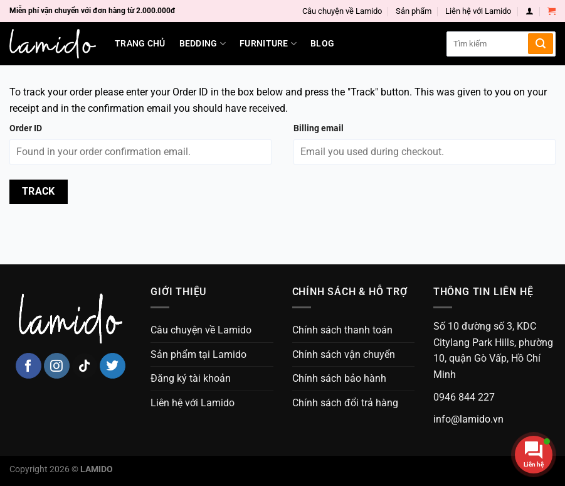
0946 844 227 (464, 397)
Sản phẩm (413, 11)
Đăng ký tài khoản (190, 378)
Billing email (318, 128)
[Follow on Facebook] (28, 366)
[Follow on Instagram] (57, 366)
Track (38, 191)
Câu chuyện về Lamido (342, 11)
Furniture (268, 44)
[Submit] (540, 43)
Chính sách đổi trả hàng (345, 403)
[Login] (529, 11)
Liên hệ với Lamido (478, 11)
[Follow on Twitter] (112, 366)
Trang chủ (140, 43)
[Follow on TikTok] (85, 366)
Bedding (202, 44)
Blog (322, 43)
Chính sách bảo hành (339, 378)
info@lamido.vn (468, 419)
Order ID (25, 128)
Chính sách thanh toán (342, 330)
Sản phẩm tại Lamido (198, 354)
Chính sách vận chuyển (343, 354)
